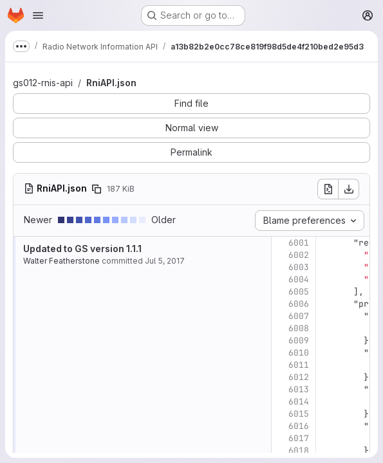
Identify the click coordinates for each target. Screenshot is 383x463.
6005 (298, 291)
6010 (298, 352)
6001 (298, 242)
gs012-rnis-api (43, 82)
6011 (298, 364)
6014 (298, 401)
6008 (298, 328)
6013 (298, 389)
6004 (298, 279)
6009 (298, 340)
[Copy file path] (96, 189)
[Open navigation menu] (38, 15)
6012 (298, 377)
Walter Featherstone (61, 261)
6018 (298, 450)
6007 (298, 316)
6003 (298, 267)
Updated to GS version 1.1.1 (82, 248)
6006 (298, 303)
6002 (298, 255)
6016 (298, 426)
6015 (298, 413)
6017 (298, 438)
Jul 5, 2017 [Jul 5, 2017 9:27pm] (165, 261)
